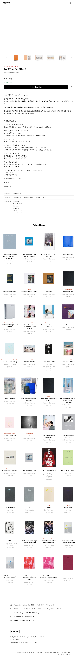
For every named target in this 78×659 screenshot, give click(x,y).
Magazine (50, 609)
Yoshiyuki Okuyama (11, 73)
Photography (17, 197)
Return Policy (18, 613)
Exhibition (32, 605)
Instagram (29, 617)
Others (58, 609)
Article (24, 605)
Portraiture (42, 197)
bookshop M (17, 193)
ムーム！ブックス (27, 609)
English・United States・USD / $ (25, 620)
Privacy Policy (34, 613)
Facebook (18, 617)
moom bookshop (6, 2)
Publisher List (50, 605)
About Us (17, 605)
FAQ (26, 613)
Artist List (40, 605)
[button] (71, 57)
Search (66, 2)
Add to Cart (35, 87)
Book (16, 609)
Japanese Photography (31, 197)
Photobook (41, 609)
